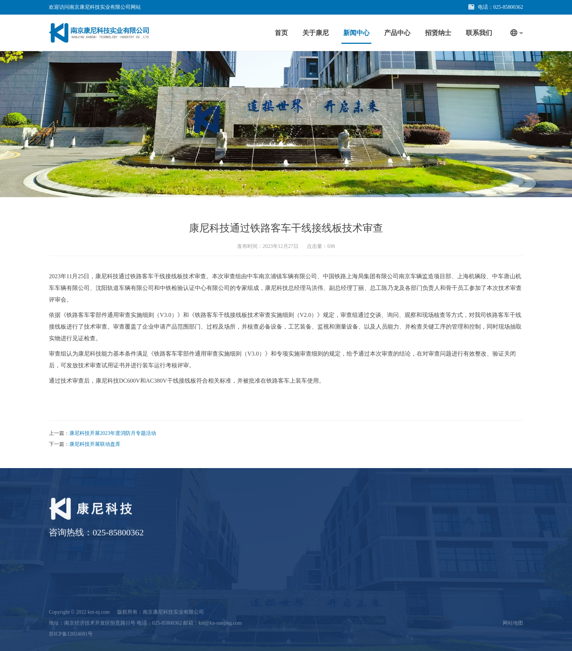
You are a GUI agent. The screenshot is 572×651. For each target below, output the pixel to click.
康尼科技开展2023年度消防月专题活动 (112, 433)
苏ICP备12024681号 (71, 629)
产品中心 (397, 33)
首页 (281, 33)
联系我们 (479, 33)
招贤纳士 (438, 33)
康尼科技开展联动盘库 (94, 444)
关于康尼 (315, 33)
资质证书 (261, 537)
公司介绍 (261, 526)
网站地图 (513, 618)
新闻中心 (356, 33)
